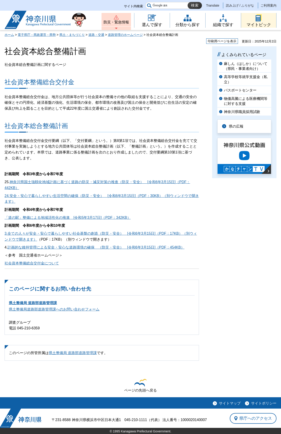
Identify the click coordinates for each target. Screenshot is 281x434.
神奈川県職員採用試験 (242, 112)
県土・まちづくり (72, 35)
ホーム (9, 35)
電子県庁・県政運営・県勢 (37, 35)
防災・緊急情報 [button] (116, 22)
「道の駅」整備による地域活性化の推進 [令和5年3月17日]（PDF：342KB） (68, 217)
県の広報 (236, 126)
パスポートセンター (240, 90)
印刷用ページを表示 (222, 41)
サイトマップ (230, 403)
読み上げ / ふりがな (240, 5)
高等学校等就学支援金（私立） (245, 79)
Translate (212, 5)
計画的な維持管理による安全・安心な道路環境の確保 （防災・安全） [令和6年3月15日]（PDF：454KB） (95, 247)
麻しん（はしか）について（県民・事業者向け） (245, 66)
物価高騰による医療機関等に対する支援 (245, 101)
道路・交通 (96, 35)
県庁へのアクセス (255, 418)
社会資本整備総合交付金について (32, 263)
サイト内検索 (133, 6)
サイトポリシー (263, 403)
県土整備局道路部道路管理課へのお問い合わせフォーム (54, 309)
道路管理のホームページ (125, 35)
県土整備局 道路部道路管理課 (33, 303)
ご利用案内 (268, 5)
